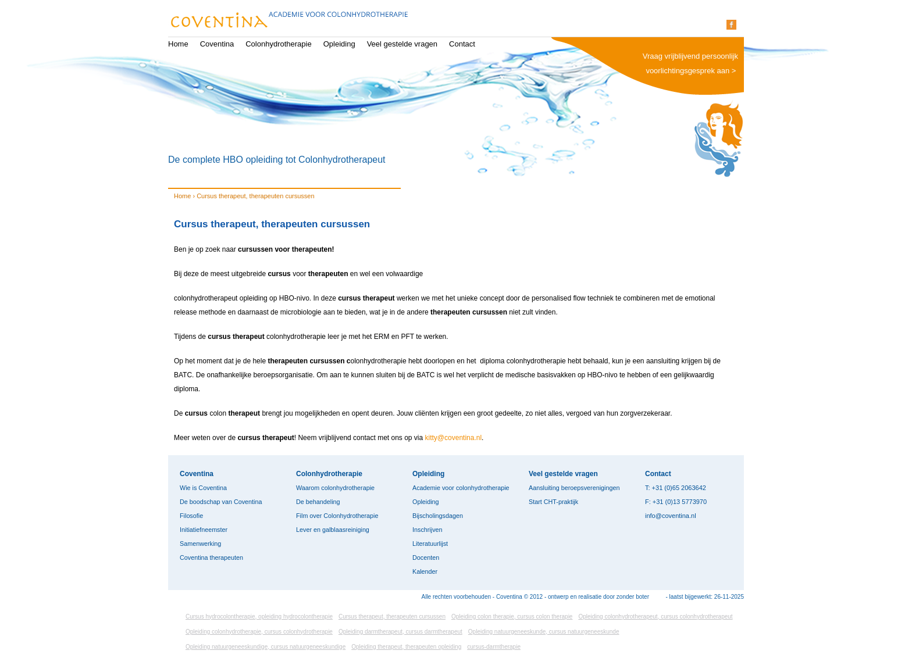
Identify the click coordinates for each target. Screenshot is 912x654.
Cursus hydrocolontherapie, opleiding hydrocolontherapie (259, 616)
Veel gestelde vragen (402, 44)
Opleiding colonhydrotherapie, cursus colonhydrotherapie (259, 631)
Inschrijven (427, 529)
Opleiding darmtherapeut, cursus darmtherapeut (400, 631)
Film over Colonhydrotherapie (337, 515)
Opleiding (339, 44)
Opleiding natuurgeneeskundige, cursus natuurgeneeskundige (265, 647)
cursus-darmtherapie (494, 647)
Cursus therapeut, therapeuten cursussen (392, 616)
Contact (462, 44)
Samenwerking (200, 543)
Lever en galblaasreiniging (332, 529)
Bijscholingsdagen (437, 515)
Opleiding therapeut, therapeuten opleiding (406, 647)
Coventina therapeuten (211, 557)
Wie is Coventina (203, 487)
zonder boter (633, 597)
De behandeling (318, 501)
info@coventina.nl (670, 515)
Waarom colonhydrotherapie (335, 487)
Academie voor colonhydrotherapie (461, 487)
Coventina (217, 44)
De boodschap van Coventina (221, 501)
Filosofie (191, 515)
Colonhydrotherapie (278, 44)
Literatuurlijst (430, 543)
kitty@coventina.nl (453, 438)
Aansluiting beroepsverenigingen (574, 487)
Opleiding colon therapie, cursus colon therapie (511, 616)
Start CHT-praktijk (553, 501)
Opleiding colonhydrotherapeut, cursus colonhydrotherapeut (655, 616)
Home (178, 44)
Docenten (425, 557)
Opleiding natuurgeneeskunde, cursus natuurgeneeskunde (543, 631)
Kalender (424, 571)
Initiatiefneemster (203, 529)
